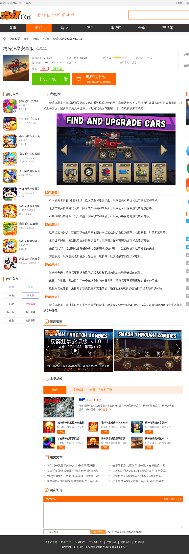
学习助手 (11, 312)
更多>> (107, 409)
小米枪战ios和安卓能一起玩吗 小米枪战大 (138, 481)
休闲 (46, 38)
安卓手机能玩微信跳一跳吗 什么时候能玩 (72, 470)
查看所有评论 (172, 499)
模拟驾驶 (57, 68)
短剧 (30, 287)
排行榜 (116, 28)
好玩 (11, 303)
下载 (61, 431)
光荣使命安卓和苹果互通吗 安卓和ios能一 (138, 475)
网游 (64, 28)
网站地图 (125, 542)
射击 (11, 295)
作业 (11, 320)
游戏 (38, 28)
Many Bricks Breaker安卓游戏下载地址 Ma (73, 475)
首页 (12, 28)
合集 (141, 28)
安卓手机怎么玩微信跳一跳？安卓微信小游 (138, 465)
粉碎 (44, 68)
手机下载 (47, 78)
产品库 (167, 28)
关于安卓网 (51, 542)
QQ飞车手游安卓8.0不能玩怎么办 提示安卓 (139, 470)
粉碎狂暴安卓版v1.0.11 (157, 438)
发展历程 (80, 542)
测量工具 (30, 303)
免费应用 (30, 320)
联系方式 (66, 542)
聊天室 (30, 295)
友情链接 (139, 542)
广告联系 (111, 542)
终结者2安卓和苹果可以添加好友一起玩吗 (72, 481)
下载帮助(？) (96, 542)
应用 (90, 28)
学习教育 (30, 312)
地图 (11, 287)
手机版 (179, 2)
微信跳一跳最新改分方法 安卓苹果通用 (71, 465)
